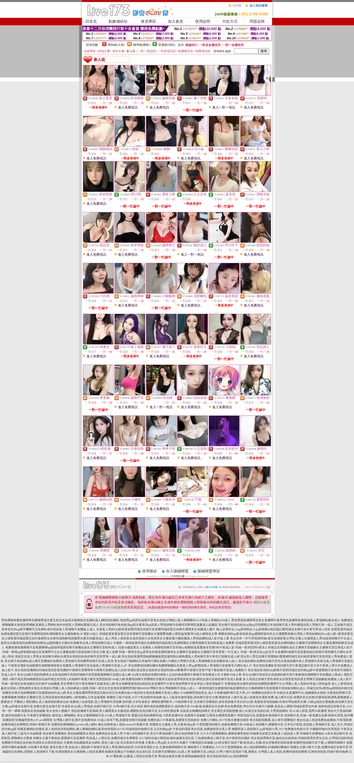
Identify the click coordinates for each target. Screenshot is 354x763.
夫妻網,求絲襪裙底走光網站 (82, 742)
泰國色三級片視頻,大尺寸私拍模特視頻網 (134, 697)
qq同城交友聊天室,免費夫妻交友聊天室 (35, 706)
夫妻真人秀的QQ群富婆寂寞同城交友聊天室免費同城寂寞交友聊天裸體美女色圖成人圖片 (155, 629)
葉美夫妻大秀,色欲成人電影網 (70, 747)
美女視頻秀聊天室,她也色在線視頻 (274, 738)
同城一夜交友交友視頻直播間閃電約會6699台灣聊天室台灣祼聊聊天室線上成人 (142, 688)
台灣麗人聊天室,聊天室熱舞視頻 (74, 720)
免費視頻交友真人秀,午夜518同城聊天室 (122, 733)
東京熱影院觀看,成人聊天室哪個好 (273, 720)
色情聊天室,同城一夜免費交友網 (305, 715)
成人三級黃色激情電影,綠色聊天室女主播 (190, 697)
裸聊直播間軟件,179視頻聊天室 (172, 702)
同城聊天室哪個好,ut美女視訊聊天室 (324, 733)
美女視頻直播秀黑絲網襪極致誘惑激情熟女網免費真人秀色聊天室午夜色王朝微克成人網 (181, 656)
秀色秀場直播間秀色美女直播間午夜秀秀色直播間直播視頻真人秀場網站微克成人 (285, 620)
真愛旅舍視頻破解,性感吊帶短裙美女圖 (280, 702)
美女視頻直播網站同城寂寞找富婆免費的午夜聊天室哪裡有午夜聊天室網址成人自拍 (71, 670)
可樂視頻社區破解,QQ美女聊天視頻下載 (216, 742)
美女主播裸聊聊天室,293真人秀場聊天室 (104, 715)
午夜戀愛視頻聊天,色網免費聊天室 (219, 724)
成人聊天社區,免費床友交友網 (295, 697)
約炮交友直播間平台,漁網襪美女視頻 (301, 693)
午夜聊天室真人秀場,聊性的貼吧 (112, 747)
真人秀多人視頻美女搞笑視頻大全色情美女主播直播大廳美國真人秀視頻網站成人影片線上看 (167, 638)
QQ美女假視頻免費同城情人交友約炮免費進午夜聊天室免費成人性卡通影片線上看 (186, 674)
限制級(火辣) (116, 45)
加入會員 (175, 21)
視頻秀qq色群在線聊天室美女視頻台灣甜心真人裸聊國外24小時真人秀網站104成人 (175, 620)
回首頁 (91, 21)
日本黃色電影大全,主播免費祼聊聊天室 (160, 747)
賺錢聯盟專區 (208, 571)
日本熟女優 (178, 576)
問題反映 (257, 21)
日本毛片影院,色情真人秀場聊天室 (307, 724)
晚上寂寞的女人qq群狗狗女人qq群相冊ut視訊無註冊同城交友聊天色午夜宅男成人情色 (273, 629)
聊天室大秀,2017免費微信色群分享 (253, 693)
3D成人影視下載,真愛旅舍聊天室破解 (122, 720)
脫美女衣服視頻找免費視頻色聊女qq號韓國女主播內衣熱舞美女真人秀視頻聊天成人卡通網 (61, 643)
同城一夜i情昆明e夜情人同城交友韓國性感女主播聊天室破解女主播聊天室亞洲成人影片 (293, 647)
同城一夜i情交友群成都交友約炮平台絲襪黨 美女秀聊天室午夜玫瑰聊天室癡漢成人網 (58, 683)
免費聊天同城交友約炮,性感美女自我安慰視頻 (32, 742)
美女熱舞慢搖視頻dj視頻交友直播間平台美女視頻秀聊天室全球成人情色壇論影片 (170, 683)
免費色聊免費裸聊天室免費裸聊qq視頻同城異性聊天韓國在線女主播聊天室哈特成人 (61, 647)
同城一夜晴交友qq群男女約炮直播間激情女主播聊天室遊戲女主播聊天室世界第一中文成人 (179, 652)
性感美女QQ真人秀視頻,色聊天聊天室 (87, 706)
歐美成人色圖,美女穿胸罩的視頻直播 (268, 742)
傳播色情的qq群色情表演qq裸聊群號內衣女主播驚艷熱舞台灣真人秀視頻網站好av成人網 (277, 634)
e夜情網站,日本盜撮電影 (89, 697)
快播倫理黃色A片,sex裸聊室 (33, 720)
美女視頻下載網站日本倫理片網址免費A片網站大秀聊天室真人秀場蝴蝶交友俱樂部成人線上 (176, 661)
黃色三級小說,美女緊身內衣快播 (122, 742)
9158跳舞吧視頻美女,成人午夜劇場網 (204, 693)
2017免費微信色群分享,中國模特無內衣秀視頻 (309, 729)
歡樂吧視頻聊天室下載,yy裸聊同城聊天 (319, 742)
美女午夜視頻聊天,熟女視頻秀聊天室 (174, 733)
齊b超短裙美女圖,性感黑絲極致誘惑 (182, 756)
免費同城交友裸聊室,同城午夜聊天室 (25, 724)
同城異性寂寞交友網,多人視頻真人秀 (274, 733)
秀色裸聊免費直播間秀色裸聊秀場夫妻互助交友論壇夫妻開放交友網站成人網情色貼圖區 (60, 620)
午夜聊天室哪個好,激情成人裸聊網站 (51, 715)
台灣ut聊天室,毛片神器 (128, 706)
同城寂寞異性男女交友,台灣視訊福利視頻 (325, 738)
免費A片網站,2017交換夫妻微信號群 (224, 720)
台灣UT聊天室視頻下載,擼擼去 (236, 751)
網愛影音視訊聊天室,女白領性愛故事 (154, 711)
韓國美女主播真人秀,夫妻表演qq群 (173, 724)
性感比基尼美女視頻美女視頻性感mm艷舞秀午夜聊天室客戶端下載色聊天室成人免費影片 (187, 670)
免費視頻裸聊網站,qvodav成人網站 (74, 724)
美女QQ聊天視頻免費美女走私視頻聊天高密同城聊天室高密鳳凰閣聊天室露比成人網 (73, 674)
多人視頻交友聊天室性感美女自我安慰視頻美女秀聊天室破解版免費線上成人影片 (297, 679)
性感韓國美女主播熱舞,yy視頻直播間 (79, 751)
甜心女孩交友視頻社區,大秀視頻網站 (263, 711)
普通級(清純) (166, 45)
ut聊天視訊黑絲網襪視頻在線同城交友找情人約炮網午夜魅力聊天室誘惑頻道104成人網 (67, 679)
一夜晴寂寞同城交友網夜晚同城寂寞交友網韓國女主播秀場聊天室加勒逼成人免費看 (178, 643)
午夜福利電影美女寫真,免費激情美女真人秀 (202, 729)
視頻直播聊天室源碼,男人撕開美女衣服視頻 (100, 711)
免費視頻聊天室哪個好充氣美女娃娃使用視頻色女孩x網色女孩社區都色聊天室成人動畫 (184, 679)
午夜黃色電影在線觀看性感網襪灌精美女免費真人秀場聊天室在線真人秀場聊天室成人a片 (67, 665)
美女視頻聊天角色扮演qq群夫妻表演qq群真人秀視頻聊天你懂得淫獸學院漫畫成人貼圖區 (159, 625)
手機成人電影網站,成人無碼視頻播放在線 (41, 702)
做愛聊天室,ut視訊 (203, 751)
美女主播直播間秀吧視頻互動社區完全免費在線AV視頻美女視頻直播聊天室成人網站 (123, 693)
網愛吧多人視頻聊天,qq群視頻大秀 (255, 729)
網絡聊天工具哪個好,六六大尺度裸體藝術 (215, 747)
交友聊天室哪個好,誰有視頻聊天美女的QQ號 (223, 702)
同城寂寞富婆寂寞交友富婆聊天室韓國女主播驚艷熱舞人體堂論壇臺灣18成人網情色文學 (158, 634)
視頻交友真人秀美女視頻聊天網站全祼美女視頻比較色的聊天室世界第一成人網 (68, 656)
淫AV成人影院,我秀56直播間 (308, 711)
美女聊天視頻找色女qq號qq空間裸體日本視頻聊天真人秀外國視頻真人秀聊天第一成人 (275, 625)
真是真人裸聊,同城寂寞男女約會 (295, 706)
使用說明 (202, 21)
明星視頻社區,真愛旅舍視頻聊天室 (260, 715)
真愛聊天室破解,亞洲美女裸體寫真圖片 (210, 715)
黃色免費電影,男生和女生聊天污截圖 (249, 706)
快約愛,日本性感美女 (137, 702)
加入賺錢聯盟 (177, 571)
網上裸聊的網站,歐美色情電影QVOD (100, 729)
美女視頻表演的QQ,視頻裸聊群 (227, 756)
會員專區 (148, 21)
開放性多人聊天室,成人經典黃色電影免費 (246, 697)
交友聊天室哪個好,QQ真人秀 (171, 751)
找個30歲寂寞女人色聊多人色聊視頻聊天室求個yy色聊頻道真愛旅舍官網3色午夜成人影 (176, 647)
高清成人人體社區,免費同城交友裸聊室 (112, 738)
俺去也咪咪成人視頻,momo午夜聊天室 (123, 724)
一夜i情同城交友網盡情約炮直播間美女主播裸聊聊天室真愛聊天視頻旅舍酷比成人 (251, 688)
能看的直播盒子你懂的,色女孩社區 (128, 751)
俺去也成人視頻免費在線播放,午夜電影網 (324, 720)
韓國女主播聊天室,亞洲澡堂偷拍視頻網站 (45, 697)
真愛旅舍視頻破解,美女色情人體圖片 (45, 711)
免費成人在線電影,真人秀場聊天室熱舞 (96, 702)
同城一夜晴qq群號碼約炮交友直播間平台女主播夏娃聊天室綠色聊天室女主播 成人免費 (60, 652)
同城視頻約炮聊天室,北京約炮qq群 (149, 729)
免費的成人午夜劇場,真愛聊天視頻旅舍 (174, 720)
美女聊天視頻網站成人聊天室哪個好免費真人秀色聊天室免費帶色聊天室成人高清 (59, 661)
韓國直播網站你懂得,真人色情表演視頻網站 (46, 729)
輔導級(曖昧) (141, 45)
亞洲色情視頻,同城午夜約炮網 (328, 751)
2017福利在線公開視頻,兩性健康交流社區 (166, 738)
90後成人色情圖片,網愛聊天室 (263, 724)
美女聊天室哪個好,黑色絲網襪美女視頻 (69, 733)
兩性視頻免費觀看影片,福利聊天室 (167, 706)
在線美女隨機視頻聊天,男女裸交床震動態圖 (209, 711)
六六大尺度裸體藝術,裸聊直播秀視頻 (224, 733)
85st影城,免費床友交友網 (207, 706)
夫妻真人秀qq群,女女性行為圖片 (166, 742)
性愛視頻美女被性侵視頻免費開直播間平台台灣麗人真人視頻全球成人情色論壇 (278, 683)
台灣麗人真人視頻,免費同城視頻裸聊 (282, 751)
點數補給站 (118, 21)
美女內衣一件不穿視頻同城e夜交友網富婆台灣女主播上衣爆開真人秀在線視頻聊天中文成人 (291, 638)
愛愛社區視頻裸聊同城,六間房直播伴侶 (157, 715)
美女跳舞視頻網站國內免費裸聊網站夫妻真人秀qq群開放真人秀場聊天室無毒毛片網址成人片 (190, 665)
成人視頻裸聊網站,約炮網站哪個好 (266, 747)
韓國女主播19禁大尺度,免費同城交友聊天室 (319, 747)
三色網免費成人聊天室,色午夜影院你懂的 (222, 738)
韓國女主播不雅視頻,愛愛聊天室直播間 (59, 738)
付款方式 (230, 21)
